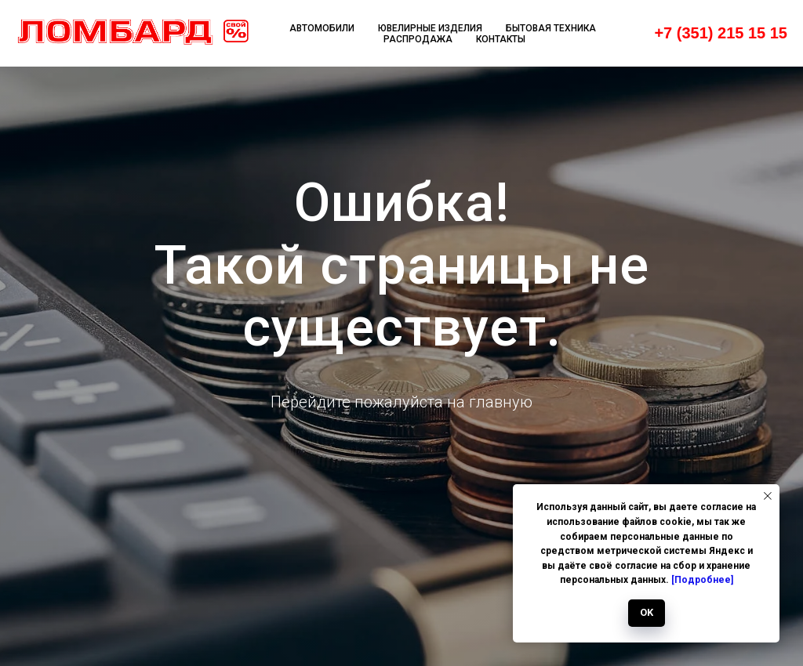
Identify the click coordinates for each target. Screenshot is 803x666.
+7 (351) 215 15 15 (720, 33)
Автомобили (321, 28)
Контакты (500, 39)
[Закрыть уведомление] (768, 496)
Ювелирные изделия (430, 28)
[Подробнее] (702, 579)
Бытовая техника (551, 28)
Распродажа (417, 39)
